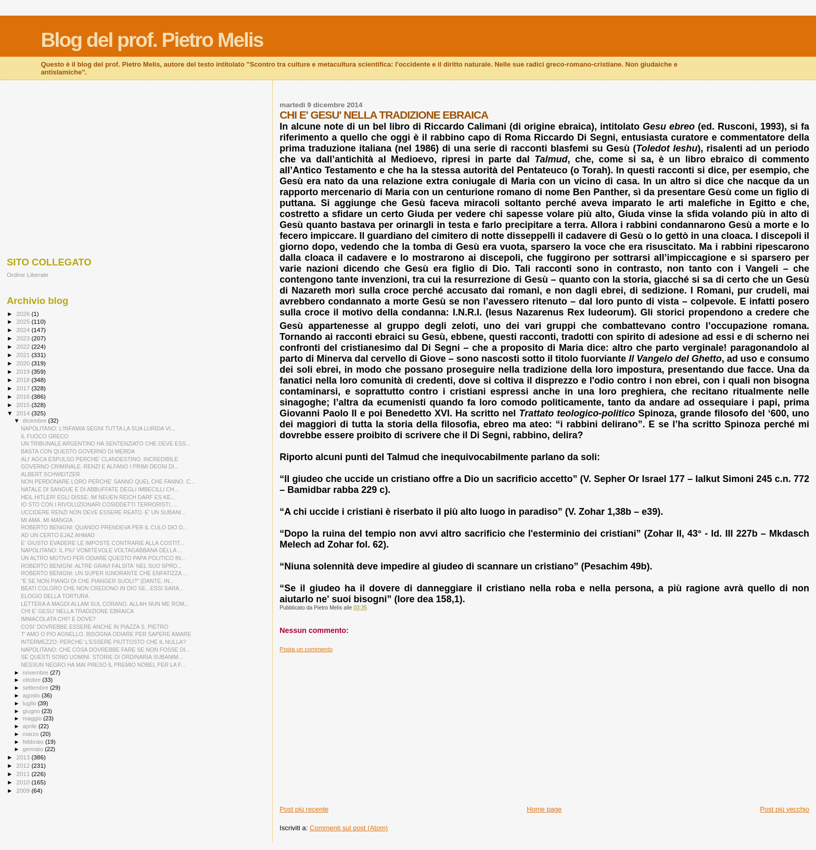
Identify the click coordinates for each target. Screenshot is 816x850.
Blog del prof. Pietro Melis (152, 40)
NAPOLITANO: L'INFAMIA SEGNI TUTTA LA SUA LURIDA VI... (98, 428)
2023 (23, 338)
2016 (23, 396)
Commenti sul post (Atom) (349, 828)
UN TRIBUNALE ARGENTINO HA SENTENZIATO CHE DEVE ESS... (105, 443)
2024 (23, 329)
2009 (23, 790)
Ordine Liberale (27, 274)
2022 (23, 346)
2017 (23, 388)
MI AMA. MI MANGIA (46, 520)
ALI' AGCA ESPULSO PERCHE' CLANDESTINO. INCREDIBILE (99, 459)
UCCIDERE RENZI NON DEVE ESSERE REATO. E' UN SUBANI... (103, 512)
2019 (23, 371)
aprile (31, 726)
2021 (23, 354)
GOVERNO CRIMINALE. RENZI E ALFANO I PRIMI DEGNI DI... (99, 466)
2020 (23, 363)
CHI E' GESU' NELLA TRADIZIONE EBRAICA (77, 611)
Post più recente (303, 809)
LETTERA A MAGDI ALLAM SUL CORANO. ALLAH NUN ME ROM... (105, 604)
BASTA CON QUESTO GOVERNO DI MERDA (78, 451)
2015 (23, 404)
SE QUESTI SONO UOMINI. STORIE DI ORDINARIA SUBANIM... (102, 657)
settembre (36, 687)
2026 (23, 313)
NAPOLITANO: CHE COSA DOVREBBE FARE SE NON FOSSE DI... (105, 649)
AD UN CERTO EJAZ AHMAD (58, 535)
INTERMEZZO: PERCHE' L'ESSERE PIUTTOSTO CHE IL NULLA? (103, 642)
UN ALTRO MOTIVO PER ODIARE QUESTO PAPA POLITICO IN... (103, 558)
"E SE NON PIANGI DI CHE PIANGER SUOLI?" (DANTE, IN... (97, 581)
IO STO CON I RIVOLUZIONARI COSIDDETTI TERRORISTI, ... (99, 504)
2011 (23, 773)
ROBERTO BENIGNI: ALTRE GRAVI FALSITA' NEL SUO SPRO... (101, 566)
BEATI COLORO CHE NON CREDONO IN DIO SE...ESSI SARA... (102, 588)
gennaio (34, 749)
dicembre (35, 420)
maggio (33, 718)
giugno (32, 711)
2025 (23, 321)
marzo (32, 734)
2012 (23, 765)
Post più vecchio (784, 809)
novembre (36, 672)
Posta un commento (306, 649)
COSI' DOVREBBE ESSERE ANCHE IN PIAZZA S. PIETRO (94, 627)
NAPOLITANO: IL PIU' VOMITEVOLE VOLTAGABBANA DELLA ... (101, 550)
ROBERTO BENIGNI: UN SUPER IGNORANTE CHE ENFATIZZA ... (104, 573)
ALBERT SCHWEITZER (50, 474)
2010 (23, 782)
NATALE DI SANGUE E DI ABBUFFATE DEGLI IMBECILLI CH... (99, 489)
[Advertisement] (544, 725)
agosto (32, 695)
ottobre (33, 680)
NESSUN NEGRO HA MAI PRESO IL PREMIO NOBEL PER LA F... (103, 665)
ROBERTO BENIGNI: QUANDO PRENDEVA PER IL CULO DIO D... (104, 527)
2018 (23, 379)
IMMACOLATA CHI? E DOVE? (58, 619)
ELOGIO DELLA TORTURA (54, 596)
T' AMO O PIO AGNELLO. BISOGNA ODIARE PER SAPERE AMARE (106, 634)
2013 (23, 757)
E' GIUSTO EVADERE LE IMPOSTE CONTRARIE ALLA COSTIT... (102, 543)
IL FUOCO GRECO (44, 436)
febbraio (34, 742)
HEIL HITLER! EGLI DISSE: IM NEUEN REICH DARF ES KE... (98, 497)
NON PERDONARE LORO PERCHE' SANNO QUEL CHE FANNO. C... (108, 481)
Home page (544, 809)
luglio (30, 703)
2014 (23, 413)
